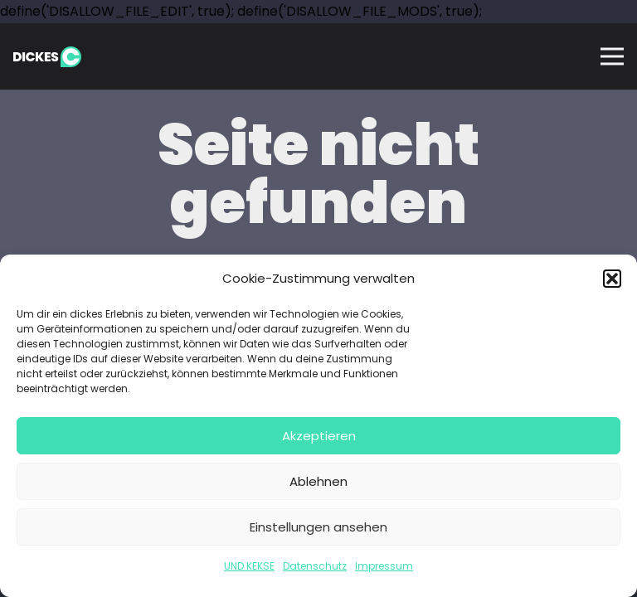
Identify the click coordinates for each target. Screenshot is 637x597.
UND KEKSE (249, 566)
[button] (612, 278)
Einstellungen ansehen (318, 527)
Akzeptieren (319, 435)
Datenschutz (315, 566)
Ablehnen (318, 481)
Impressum (384, 566)
